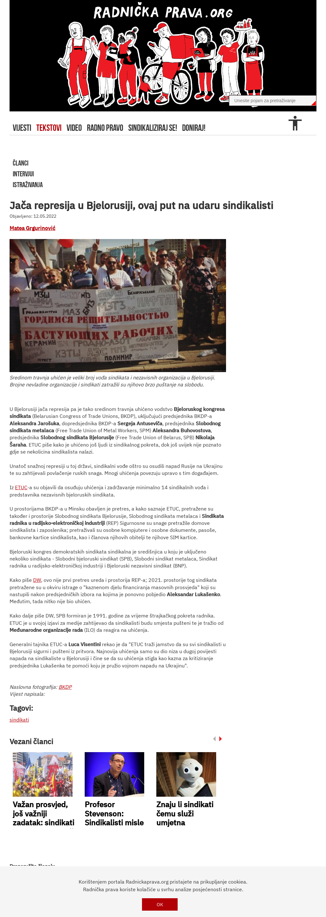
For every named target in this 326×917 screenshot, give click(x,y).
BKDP (65, 687)
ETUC (21, 487)
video (74, 128)
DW (37, 580)
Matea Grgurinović (32, 228)
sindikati (19, 719)
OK (160, 904)
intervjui (23, 174)
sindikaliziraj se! (152, 128)
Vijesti (22, 128)
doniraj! (193, 128)
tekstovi (48, 128)
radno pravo (105, 128)
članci (20, 163)
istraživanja (28, 184)
